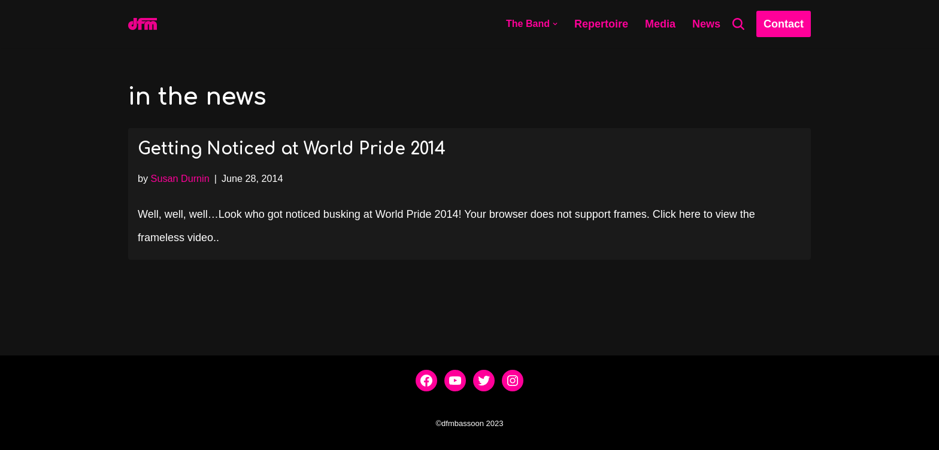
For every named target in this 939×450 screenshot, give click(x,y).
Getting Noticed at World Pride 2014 (292, 149)
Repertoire (601, 24)
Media (660, 24)
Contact (784, 24)
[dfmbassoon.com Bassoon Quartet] (142, 24)
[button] (555, 24)
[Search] (738, 24)
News (706, 24)
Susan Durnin (180, 178)
